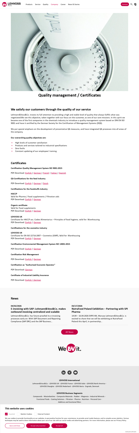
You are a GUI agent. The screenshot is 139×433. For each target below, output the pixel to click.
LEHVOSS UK (54, 383)
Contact (125, 4)
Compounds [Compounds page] (38, 396)
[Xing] (70, 372)
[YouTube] (75, 372)
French (46, 173)
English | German (33, 280)
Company (53, 4)
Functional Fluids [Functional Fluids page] (43, 399)
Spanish (62, 173)
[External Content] (35, 414)
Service (37, 4)
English (28, 173)
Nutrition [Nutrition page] (85, 399)
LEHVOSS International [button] (69, 380)
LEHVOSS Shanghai (47, 386)
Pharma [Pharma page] (77, 399)
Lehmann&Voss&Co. (40, 383)
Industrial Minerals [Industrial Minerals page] (97, 396)
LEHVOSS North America (96, 383)
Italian (54, 173)
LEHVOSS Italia (79, 383)
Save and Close (15, 426)
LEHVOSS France (66, 383)
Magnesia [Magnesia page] (85, 396)
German (37, 173)
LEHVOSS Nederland (63, 386)
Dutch (45, 183)
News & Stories (73, 4)
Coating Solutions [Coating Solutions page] (58, 399)
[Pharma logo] (11, 4)
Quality (45, 4)
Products (29, 4)
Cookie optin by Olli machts (130, 431)
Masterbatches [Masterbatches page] (50, 396)
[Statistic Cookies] (18, 414)
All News (69, 332)
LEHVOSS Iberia (78, 386)
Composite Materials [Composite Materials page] (65, 396)
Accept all (59, 426)
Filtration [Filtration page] (69, 399)
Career (62, 4)
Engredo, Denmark (92, 386)
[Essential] (6, 414)
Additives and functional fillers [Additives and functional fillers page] (69, 402)
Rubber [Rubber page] (77, 396)
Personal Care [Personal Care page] (96, 399)
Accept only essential (38, 426)
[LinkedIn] (64, 372)
